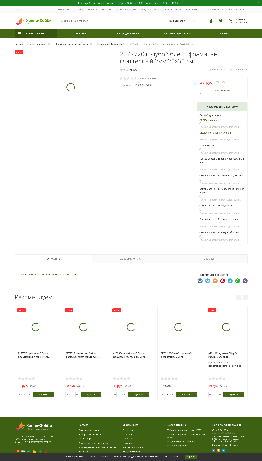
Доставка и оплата (126, 9)
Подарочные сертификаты (176, 33)
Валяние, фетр (86, 438)
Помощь (106, 9)
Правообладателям (177, 445)
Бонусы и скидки (150, 9)
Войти (229, 9)
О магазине (63, 9)
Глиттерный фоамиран (109, 43)
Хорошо (191, 456)
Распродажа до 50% (128, 33)
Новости (92, 9)
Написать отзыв (147, 78)
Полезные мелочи (65, 274)
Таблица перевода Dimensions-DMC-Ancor (186, 436)
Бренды (223, 33)
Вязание (83, 451)
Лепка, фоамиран (38, 43)
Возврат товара (172, 9)
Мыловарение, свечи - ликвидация (97, 447)
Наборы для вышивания (92, 434)
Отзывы (79, 9)
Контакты (191, 9)
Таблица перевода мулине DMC (184, 430)
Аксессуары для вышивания (93, 442)
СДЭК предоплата (209, 120)
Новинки (81, 33)
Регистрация (241, 9)
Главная (19, 43)
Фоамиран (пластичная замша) (72, 43)
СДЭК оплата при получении (215, 132)
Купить (43, 394)
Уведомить (222, 90)
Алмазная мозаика (89, 430)
